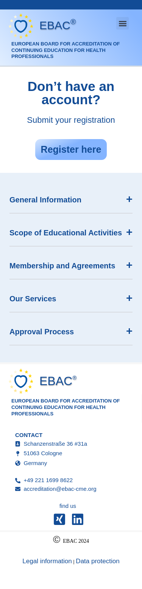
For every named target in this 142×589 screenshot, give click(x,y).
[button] (122, 23)
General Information (45, 200)
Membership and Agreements (62, 266)
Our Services (32, 298)
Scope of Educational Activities (65, 233)
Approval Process (41, 331)
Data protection (97, 561)
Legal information (47, 561)
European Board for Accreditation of (65, 44)
